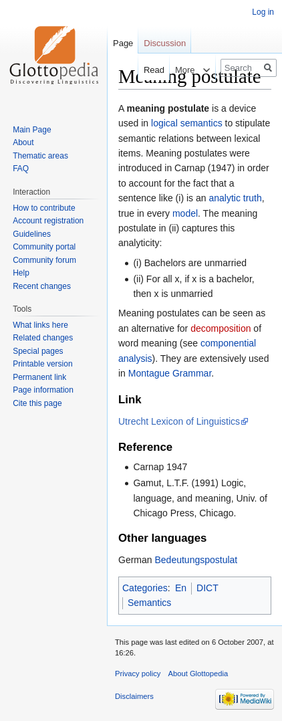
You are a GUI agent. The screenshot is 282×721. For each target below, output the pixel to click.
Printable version (42, 364)
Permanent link (39, 377)
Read (147, 70)
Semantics (149, 602)
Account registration (48, 220)
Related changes (43, 337)
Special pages (38, 351)
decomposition (220, 328)
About (23, 142)
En (180, 588)
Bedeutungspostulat (195, 559)
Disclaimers (134, 696)
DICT (207, 588)
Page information (43, 390)
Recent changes (42, 286)
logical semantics (187, 123)
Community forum (44, 260)
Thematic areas (40, 156)
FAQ (21, 168)
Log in (263, 12)
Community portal (44, 246)
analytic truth (234, 198)
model (185, 213)
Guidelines (32, 234)
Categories (145, 588)
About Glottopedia (198, 674)
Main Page (32, 129)
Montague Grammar (170, 373)
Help (21, 273)
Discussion (165, 43)
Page (123, 43)
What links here (40, 325)
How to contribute (44, 208)
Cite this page (37, 403)
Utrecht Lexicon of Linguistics (179, 421)
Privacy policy (137, 674)
